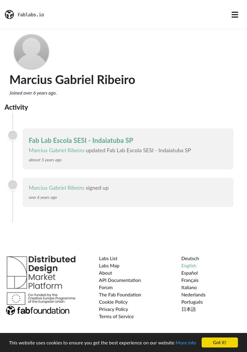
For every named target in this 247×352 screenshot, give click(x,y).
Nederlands (193, 294)
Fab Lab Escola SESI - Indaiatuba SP (81, 140)
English (189, 265)
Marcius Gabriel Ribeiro (56, 150)
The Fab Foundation (120, 294)
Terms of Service (116, 316)
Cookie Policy (113, 302)
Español (189, 273)
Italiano (189, 287)
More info (186, 343)
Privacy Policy (113, 309)
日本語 (188, 309)
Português (192, 302)
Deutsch (190, 258)
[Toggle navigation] (235, 14)
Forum (105, 287)
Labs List (108, 258)
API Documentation (120, 280)
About (105, 273)
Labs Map (109, 265)
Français (190, 280)
